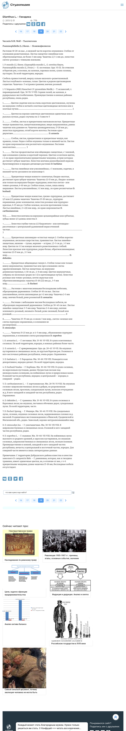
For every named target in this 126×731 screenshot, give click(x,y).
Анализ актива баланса (15, 624)
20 (47, 31)
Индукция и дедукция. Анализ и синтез (70, 594)
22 (61, 31)
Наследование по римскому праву (21, 560)
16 (21, 31)
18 (34, 31)
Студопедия (16, 5)
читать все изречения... (68, 728)
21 (54, 31)
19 (41, 31)
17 (27, 31)
